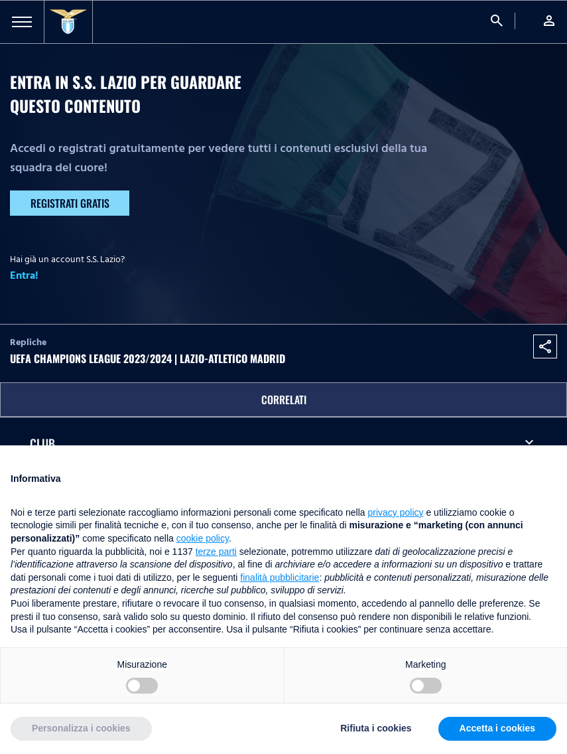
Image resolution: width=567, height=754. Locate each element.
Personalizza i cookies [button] (81, 728)
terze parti (216, 551)
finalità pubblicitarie (279, 577)
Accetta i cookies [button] (497, 728)
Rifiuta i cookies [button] (375, 728)
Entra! (24, 275)
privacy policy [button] (396, 512)
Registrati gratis (70, 203)
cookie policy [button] (202, 538)
